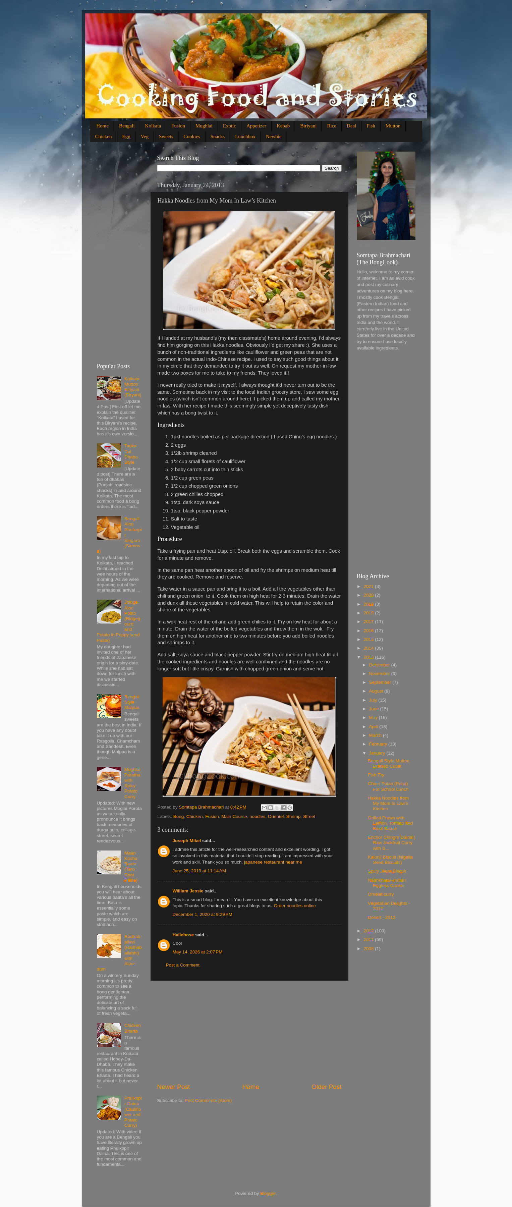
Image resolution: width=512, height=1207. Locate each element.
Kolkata (153, 125)
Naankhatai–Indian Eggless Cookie (387, 883)
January (378, 753)
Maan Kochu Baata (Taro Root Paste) (130, 867)
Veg (145, 136)
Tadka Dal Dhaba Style (131, 454)
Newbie (274, 136)
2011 (369, 939)
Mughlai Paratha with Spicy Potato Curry (132, 783)
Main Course (234, 816)
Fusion (178, 125)
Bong (178, 816)
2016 (369, 630)
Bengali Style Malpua (131, 702)
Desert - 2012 (381, 917)
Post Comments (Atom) (208, 1100)
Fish (370, 125)
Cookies (192, 136)
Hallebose (183, 934)
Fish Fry (376, 774)
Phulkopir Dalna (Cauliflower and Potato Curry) (133, 1112)
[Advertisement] (249, 1032)
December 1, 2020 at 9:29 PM (202, 914)
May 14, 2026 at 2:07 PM (198, 951)
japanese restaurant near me (273, 862)
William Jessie (188, 890)
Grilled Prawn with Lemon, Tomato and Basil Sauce (390, 823)
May (374, 717)
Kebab (283, 125)
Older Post (326, 1086)
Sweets (166, 136)
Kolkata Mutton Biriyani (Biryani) (132, 387)
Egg (126, 136)
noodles (257, 816)
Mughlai (204, 125)
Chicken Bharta (132, 1028)
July (374, 700)
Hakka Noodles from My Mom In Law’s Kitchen (388, 803)
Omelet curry (381, 894)
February (379, 744)
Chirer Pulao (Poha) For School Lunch (388, 786)
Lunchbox (245, 136)
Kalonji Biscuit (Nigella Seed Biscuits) (390, 860)
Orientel (276, 816)
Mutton (393, 125)
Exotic (229, 125)
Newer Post (173, 1086)
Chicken (103, 136)
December (380, 664)
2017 (369, 621)
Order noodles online (295, 905)
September (381, 682)
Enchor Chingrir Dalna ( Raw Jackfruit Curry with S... (391, 843)
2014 (369, 648)
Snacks (218, 136)
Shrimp (293, 816)
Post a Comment (183, 965)
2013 (369, 657)
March (376, 735)
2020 (369, 595)
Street (309, 816)
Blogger (268, 1193)
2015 (369, 639)
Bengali (127, 125)
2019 (369, 604)
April (374, 726)
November (380, 673)
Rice (331, 125)
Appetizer (256, 125)
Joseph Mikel (187, 840)
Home (102, 125)
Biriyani (308, 125)
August (377, 691)
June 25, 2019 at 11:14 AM (199, 870)
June (374, 708)
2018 (369, 612)
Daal (351, 125)
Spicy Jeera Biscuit (387, 871)
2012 (369, 930)
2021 (369, 586)
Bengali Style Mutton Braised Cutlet (388, 763)
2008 (369, 948)
